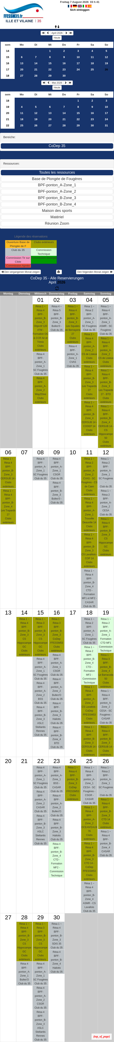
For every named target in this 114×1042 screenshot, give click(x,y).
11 (92, 57)
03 (73, 300)
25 (92, 69)
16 (7, 63)
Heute (57, 37)
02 (56, 300)
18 (92, 63)
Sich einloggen (79, 9)
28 (35, 75)
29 (50, 75)
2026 (61, 282)
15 (7, 57)
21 (35, 69)
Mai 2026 (57, 82)
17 (78, 63)
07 (24, 452)
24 (78, 69)
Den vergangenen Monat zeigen (20, 272)
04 (89, 300)
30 (64, 75)
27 (21, 75)
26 (35, 125)
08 (40, 452)
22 (50, 69)
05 (106, 300)
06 (8, 452)
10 (78, 57)
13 (21, 63)
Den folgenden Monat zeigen (95, 272)
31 (106, 125)
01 (40, 300)
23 (64, 69)
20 (21, 69)
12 (106, 57)
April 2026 (56, 33)
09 (56, 452)
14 (7, 50)
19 (106, 63)
